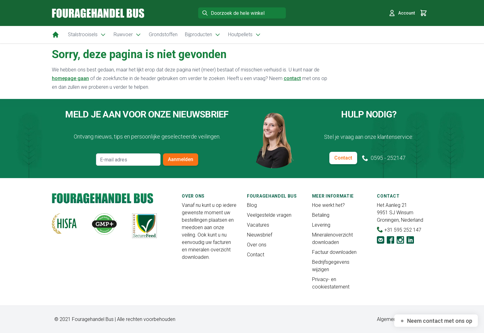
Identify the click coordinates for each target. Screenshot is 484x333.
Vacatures (258, 225)
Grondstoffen (163, 34)
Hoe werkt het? (328, 205)
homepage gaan (70, 78)
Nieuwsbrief (259, 235)
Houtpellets (244, 35)
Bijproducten (203, 35)
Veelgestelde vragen (269, 215)
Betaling (320, 215)
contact (292, 78)
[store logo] (98, 13)
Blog (252, 205)
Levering (321, 225)
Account (401, 13)
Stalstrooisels (87, 35)
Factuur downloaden (334, 252)
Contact (343, 158)
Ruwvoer (127, 35)
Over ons (256, 245)
